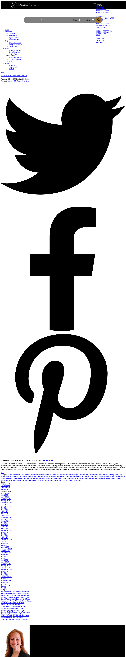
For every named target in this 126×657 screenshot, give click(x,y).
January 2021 (5, 566)
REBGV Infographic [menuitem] (104, 31)
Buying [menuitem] (7, 41)
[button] (107, 646)
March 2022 (5, 547)
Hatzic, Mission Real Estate (105, 476)
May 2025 (4, 512)
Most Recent (5, 493)
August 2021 (5, 554)
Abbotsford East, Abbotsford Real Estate (24, 475)
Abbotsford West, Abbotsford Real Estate (53, 475)
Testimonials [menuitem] (101, 40)
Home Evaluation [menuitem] (14, 52)
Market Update (98, 29)
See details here (47, 460)
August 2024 (5, 521)
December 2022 (6, 540)
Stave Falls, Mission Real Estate (109, 478)
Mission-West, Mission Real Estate (54, 478)
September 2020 (6, 569)
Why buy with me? (39, 631)
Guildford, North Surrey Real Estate (82, 476)
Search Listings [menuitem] (14, 37)
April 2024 (4, 528)
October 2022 (5, 541)
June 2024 (4, 525)
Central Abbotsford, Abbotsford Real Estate (21, 476)
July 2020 (4, 573)
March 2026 (5, 497)
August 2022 (5, 543)
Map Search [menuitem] (13, 35)
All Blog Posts (6, 484)
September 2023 (6, 530)
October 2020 (5, 567)
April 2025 (4, 514)
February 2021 (6, 564)
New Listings (5, 486)
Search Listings (38, 635)
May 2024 (4, 527)
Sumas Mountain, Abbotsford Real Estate (15, 480)
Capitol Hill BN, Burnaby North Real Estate (15, 597)
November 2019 (6, 577)
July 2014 (4, 588)
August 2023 (5, 532)
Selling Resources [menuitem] (15, 50)
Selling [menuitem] (7, 48)
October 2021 (5, 551)
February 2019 (6, 580)
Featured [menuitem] (100, 7)
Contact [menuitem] (99, 42)
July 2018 (4, 584)
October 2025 (5, 504)
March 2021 (5, 562)
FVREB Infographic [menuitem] (104, 33)
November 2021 (6, 549)
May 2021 (4, 558)
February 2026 (6, 499)
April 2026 (4, 495)
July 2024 (4, 523)
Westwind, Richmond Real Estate (41, 480)
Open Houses (5, 488)
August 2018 (5, 582)
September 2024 (6, 519)
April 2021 (4, 560)
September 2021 (6, 553)
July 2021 (4, 556)
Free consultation (70, 635)
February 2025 (6, 517)
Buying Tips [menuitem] (13, 47)
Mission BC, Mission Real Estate (19, 81)
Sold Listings (5, 489)
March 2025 (5, 515)
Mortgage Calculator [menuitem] (15, 45)
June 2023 (4, 536)
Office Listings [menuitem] (14, 39)
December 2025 (6, 502)
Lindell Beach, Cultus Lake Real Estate (14, 606)
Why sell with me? (71, 631)
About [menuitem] (94, 37)
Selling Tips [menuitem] (101, 27)
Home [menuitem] (94, 3)
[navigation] (63, 49)
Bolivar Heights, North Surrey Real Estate (83, 475)
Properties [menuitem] (97, 5)
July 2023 (4, 534)
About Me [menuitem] (100, 38)
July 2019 (4, 579)
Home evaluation (70, 633)
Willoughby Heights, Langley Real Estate (67, 480)
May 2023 (4, 538)
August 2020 (5, 571)
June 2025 (4, 510)
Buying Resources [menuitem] (15, 43)
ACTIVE (99, 15)
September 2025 (6, 506)
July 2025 (4, 508)
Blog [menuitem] (98, 35)
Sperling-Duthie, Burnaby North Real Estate (82, 478)
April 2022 (4, 545)
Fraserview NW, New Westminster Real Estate (53, 476)
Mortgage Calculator (39, 633)
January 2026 (5, 501)
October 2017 (5, 586)
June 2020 (4, 575)
